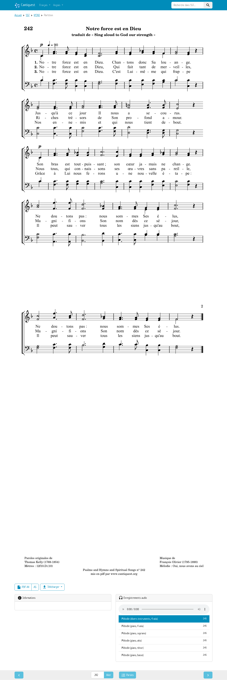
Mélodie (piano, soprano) (164, 633)
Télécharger (51, 587)
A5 (35, 587)
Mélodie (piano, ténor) (164, 648)
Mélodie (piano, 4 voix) (164, 626)
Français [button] (43, 5)
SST (28, 15)
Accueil (18, 15)
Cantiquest (25, 5)
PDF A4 (23, 587)
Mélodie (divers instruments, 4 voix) (164, 619)
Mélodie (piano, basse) (164, 655)
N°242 (37, 15)
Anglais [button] (57, 5)
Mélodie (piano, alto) (164, 640)
